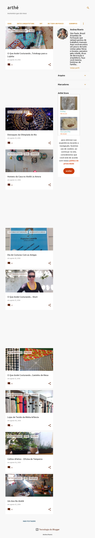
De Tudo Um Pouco (56, 23)
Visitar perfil (74, 68)
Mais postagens (29, 521)
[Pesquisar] (88, 8)
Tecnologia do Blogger (47, 529)
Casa (9, 23)
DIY (41, 23)
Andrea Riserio (76, 29)
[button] (49, 64)
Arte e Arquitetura (25, 23)
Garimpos (73, 23)
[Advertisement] (28, 88)
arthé (13, 7)
